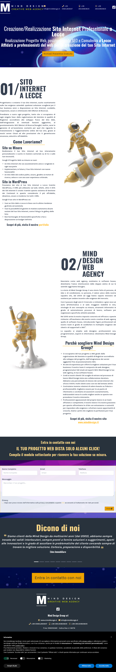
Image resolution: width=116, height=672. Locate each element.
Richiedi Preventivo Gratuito (58, 53)
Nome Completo (9, 469)
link (63, 503)
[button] (111, 637)
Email (42, 469)
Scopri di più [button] (12, 666)
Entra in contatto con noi (58, 578)
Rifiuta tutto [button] (86, 666)
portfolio (44, 225)
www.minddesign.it (88, 422)
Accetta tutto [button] (104, 666)
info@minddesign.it (52, 7)
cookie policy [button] (19, 646)
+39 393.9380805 (83, 7)
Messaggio (6, 479)
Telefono (82, 469)
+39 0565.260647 (67, 7)
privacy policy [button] (87, 641)
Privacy (5, 500)
